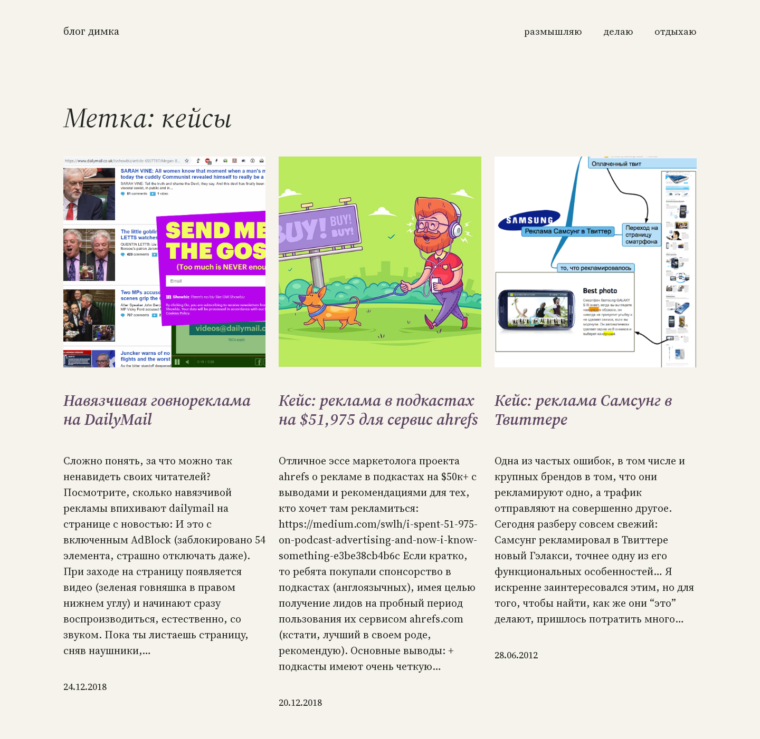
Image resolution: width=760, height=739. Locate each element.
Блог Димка (91, 31)
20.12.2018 (300, 702)
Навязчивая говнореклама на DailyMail (157, 410)
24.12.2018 (85, 686)
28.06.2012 (516, 655)
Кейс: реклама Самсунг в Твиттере (583, 410)
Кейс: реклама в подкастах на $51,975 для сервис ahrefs (378, 410)
